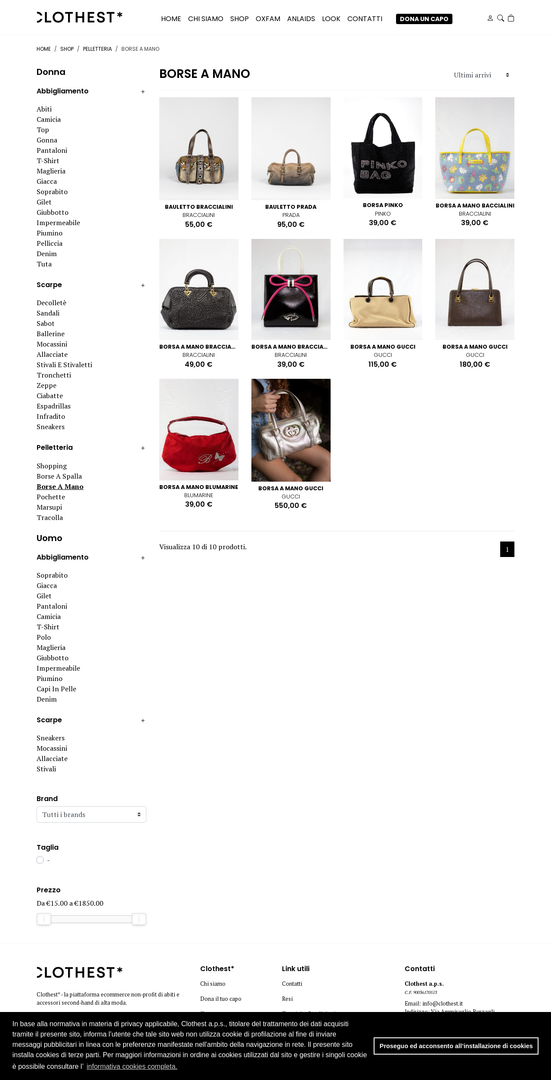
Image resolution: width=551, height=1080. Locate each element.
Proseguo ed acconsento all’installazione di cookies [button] (456, 1046)
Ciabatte (50, 395)
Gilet (44, 202)
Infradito (51, 416)
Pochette (51, 496)
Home (171, 19)
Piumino (49, 233)
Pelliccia (49, 243)
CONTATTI (364, 19)
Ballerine (51, 333)
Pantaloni (52, 150)
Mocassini (52, 344)
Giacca (47, 181)
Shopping (52, 465)
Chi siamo (213, 983)
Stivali (46, 769)
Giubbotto (52, 212)
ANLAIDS (301, 19)
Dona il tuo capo (220, 999)
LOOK (331, 19)
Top (43, 129)
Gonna (47, 140)
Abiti (44, 109)
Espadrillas (54, 406)
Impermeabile (58, 222)
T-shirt (48, 160)
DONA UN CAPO (424, 19)
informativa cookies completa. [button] (132, 1066)
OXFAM (268, 19)
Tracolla (50, 517)
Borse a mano (60, 486)
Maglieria (51, 171)
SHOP (239, 19)
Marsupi (49, 507)
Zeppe (46, 385)
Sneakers (51, 426)
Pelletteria (97, 49)
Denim (47, 253)
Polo (44, 637)
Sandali (48, 313)
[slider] (44, 919)
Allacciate (52, 354)
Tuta (44, 264)
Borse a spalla (59, 476)
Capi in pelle (56, 688)
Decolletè (51, 302)
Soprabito (52, 191)
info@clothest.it (442, 1003)
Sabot (46, 323)
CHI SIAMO (205, 19)
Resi (287, 999)
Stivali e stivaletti (64, 364)
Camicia (49, 119)
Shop (67, 49)
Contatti (292, 983)
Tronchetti (54, 375)
